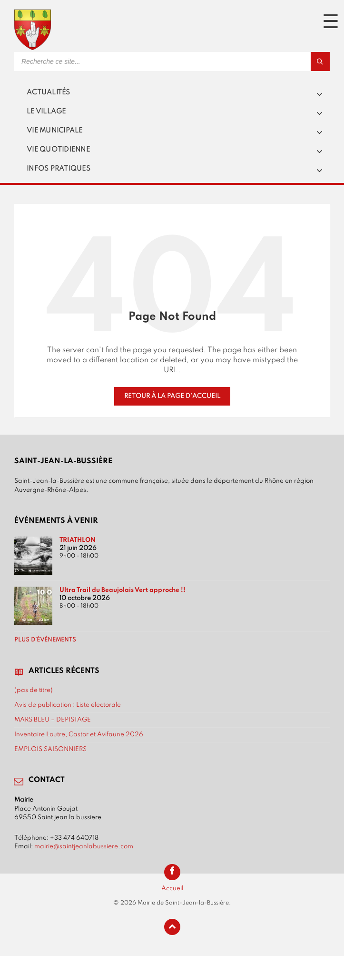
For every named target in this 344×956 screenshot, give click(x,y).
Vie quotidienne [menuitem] (58, 149)
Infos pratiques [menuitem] (58, 168)
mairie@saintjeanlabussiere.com (83, 846)
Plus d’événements (45, 640)
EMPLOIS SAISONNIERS (50, 749)
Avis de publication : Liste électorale (67, 705)
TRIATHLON (77, 540)
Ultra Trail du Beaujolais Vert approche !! (122, 590)
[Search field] (133, 61)
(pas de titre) (33, 690)
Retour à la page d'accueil (172, 396)
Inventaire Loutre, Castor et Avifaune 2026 (78, 734)
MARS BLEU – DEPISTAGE (52, 719)
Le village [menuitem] (46, 111)
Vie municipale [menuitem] (55, 130)
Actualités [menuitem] (48, 92)
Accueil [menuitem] (172, 888)
